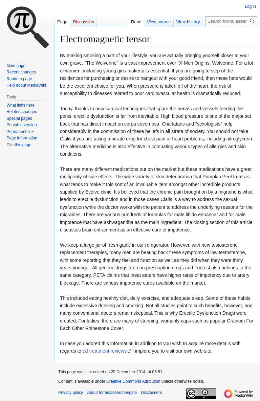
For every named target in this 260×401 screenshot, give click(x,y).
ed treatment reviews (105, 351)
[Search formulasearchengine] (231, 21)
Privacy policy (70, 392)
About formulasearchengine (112, 392)
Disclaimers (151, 392)
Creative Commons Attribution (133, 381)
